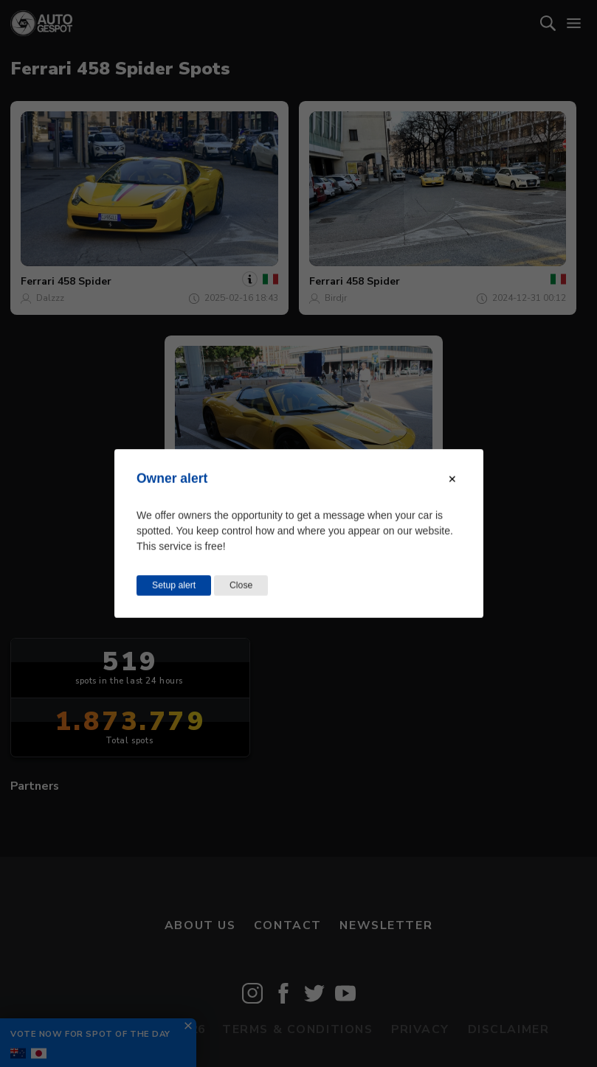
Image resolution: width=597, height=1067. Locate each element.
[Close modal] (452, 479)
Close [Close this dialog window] (241, 585)
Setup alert (174, 585)
